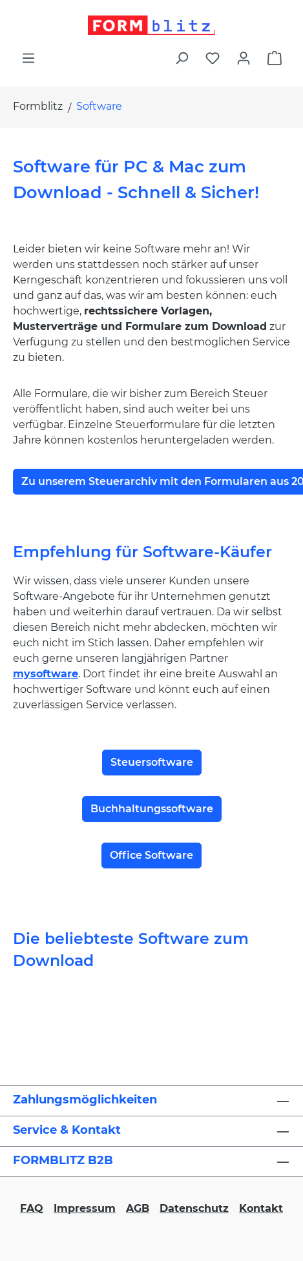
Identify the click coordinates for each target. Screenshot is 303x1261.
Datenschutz (194, 1208)
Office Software (151, 855)
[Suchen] (181, 58)
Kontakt (261, 1208)
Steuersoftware (151, 762)
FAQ (31, 1208)
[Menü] (28, 58)
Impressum (85, 1208)
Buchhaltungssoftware (151, 809)
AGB (137, 1208)
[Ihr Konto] (243, 58)
